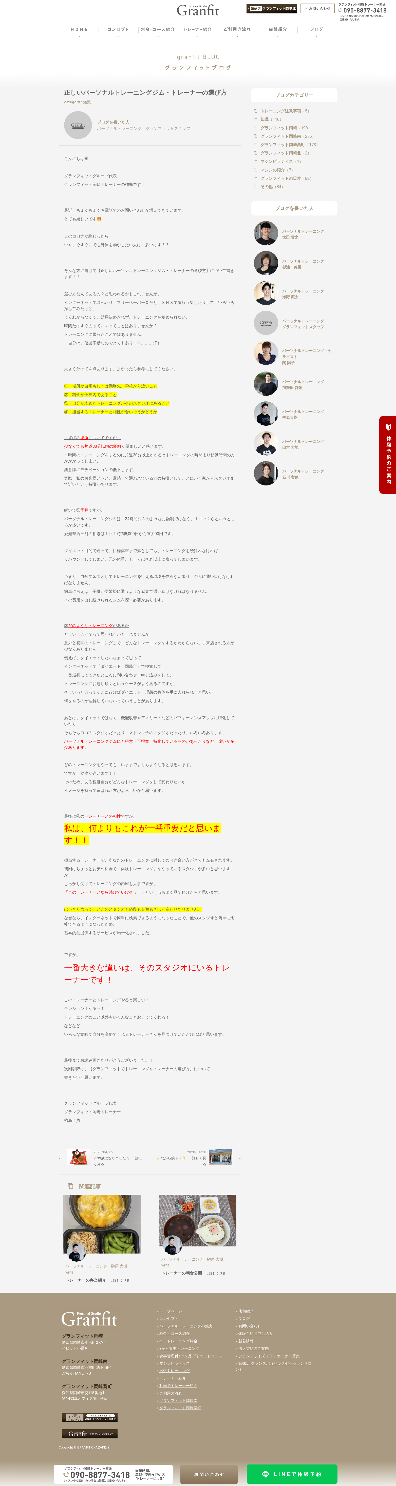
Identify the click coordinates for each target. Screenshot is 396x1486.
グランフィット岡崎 (285, 128)
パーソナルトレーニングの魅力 (186, 1326)
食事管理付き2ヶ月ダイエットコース (190, 1356)
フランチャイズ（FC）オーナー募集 (269, 1356)
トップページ (170, 1311)
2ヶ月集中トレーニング (179, 1348)
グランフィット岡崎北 (285, 153)
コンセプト (168, 1318)
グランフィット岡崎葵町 (289, 144)
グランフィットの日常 (286, 178)
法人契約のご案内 (253, 1348)
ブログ (244, 1318)
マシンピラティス (281, 161)
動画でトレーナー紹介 (178, 1385)
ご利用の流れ (170, 1393)
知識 (87, 102)
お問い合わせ (249, 1326)
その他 (272, 186)
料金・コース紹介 (174, 1333)
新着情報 (246, 1341)
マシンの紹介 (277, 170)
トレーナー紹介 (172, 1378)
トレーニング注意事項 (285, 111)
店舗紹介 (246, 1311)
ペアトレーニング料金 (178, 1341)
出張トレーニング (174, 1370)
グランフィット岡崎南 (287, 136)
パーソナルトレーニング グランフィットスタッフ (143, 128)
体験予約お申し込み (255, 1333)
